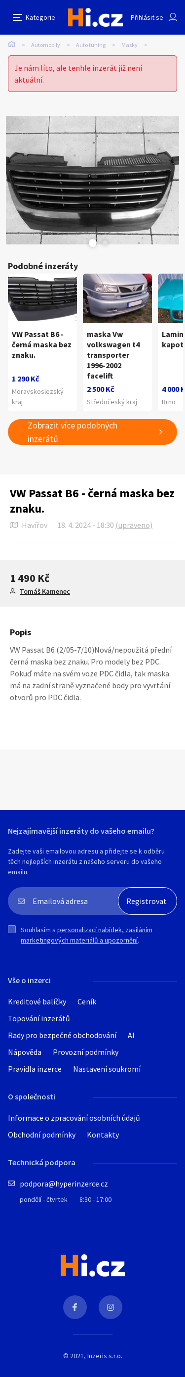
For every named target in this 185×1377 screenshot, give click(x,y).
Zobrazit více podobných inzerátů (72, 432)
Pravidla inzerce (35, 1069)
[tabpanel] (92, 180)
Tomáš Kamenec (45, 591)
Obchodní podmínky (41, 1135)
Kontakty (103, 1135)
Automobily (45, 44)
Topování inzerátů (39, 1018)
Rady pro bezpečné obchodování (62, 1035)
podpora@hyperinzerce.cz (64, 1183)
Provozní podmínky (85, 1052)
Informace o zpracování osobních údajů (74, 1118)
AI (131, 1035)
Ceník (86, 1001)
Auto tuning (91, 44)
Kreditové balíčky (37, 1001)
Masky (129, 44)
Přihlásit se (147, 17)
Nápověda (24, 1052)
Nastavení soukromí (107, 1069)
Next (105, 242)
